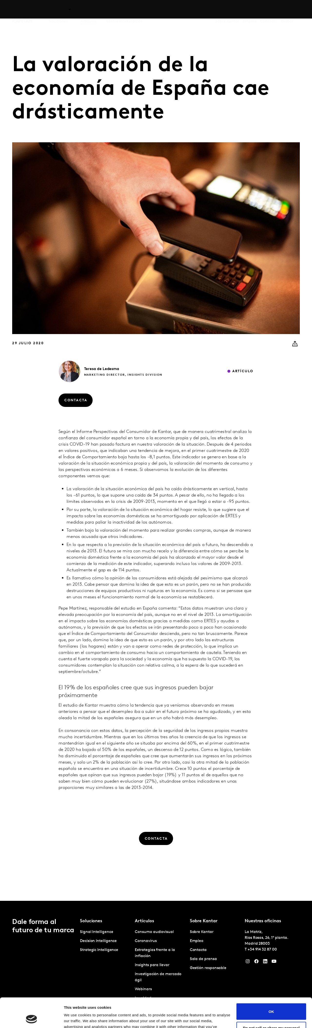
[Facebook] (256, 962)
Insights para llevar (152, 965)
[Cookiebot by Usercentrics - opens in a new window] (31, 1018)
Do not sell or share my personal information (271, 1002)
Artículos (88, 9)
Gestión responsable (208, 968)
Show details (75, 1018)
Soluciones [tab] (58, 9)
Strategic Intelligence (99, 950)
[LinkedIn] (265, 962)
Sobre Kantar (227, 9)
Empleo (249, 9)
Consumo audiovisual (154, 932)
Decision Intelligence (98, 941)
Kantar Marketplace (124, 9)
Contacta (268, 9)
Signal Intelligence (96, 932)
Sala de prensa (203, 959)
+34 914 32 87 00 (262, 949)
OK (271, 984)
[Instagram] (248, 962)
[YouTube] (274, 962)
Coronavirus (145, 941)
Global (287, 9)
